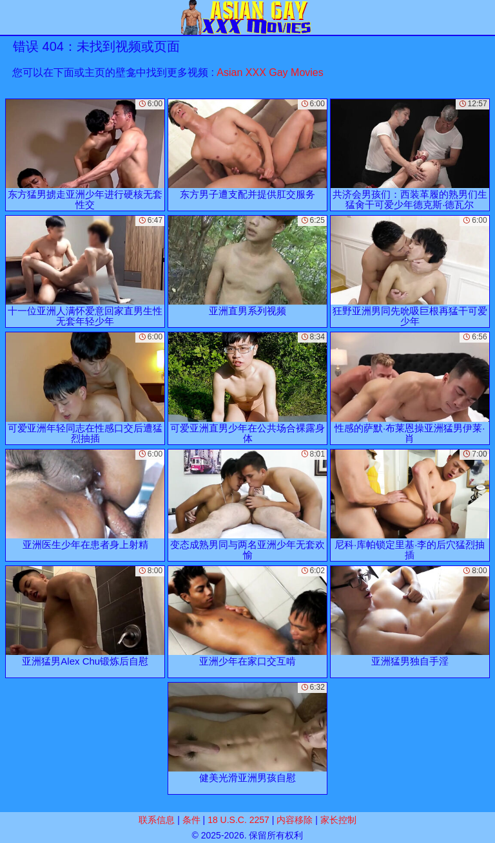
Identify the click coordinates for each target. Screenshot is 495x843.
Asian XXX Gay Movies (270, 72)
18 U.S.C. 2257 (238, 820)
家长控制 (338, 820)
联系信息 (157, 820)
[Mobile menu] (11, 17)
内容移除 (295, 820)
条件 (191, 820)
